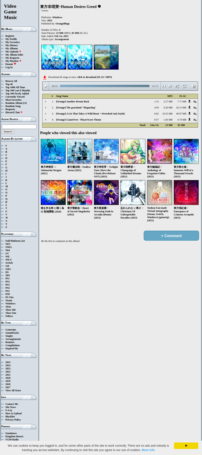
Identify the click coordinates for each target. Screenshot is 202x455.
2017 (7, 387)
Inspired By (11, 348)
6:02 (156, 113)
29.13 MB (181, 107)
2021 (7, 374)
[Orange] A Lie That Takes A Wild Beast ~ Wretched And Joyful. (90, 113)
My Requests (12, 57)
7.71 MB (181, 101)
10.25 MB (167, 113)
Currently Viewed (14, 96)
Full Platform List (15, 240)
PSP (7, 294)
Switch (9, 262)
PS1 (7, 278)
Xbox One (10, 312)
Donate (10, 64)
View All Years (13, 390)
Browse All (11, 81)
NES (7, 244)
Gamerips (10, 329)
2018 (7, 384)
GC (7, 253)
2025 (7, 362)
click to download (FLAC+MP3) (94, 77)
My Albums (11, 48)
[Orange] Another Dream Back (72, 101)
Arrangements (13, 339)
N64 (7, 250)
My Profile (11, 39)
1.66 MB (168, 119)
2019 (7, 381)
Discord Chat (14, 112)
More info (148, 450)
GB (7, 265)
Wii (7, 256)
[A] (25, 103)
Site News (10, 407)
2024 (7, 365)
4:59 (156, 107)
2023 (7, 368)
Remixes (9, 342)
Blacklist (10, 416)
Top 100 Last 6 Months (17, 90)
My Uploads (13, 51)
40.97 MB (181, 113)
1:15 (156, 101)
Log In (9, 67)
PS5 (7, 291)
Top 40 (9, 84)
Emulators (11, 433)
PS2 (7, 281)
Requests (10, 109)
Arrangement (61, 39)
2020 (7, 377)
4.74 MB (181, 119)
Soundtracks (12, 332)
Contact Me (11, 404)
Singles (9, 335)
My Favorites (12, 42)
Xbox (8, 306)
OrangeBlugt (63, 23)
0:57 (156, 119)
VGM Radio (12, 439)
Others (9, 316)
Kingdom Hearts (14, 436)
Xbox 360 (10, 309)
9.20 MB (168, 107)
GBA (8, 269)
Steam (8, 300)
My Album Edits (14, 54)
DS (7, 272)
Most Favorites (13, 99)
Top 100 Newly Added (17, 93)
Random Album (14, 103)
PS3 (7, 284)
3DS (7, 275)
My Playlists (13, 61)
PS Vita (9, 297)
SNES (8, 247)
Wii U (8, 259)
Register (9, 35)
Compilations (12, 345)
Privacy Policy (13, 419)
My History (11, 45)
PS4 (7, 287)
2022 (7, 371)
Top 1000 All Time (15, 87)
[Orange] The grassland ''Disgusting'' (76, 107)
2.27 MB (168, 101)
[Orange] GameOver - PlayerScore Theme (78, 119)
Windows (10, 303)
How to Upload (13, 413)
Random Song (12, 106)
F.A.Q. (8, 410)
